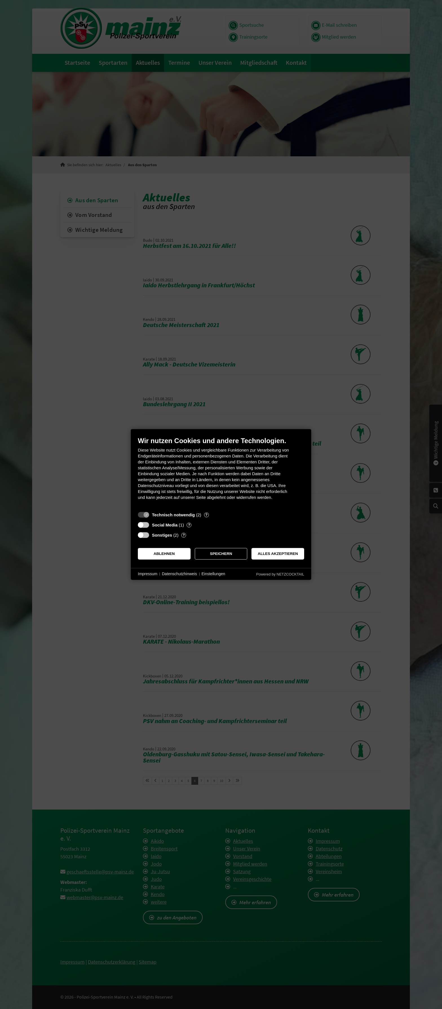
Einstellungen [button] (213, 574)
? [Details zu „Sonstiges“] (184, 535)
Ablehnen (164, 554)
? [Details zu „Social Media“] (189, 525)
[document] (221, 472)
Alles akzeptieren (278, 554)
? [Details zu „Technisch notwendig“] (206, 515)
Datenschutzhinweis (179, 574)
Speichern (221, 554)
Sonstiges (162, 535)
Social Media (165, 525)
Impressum (147, 574)
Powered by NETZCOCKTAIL (280, 574)
